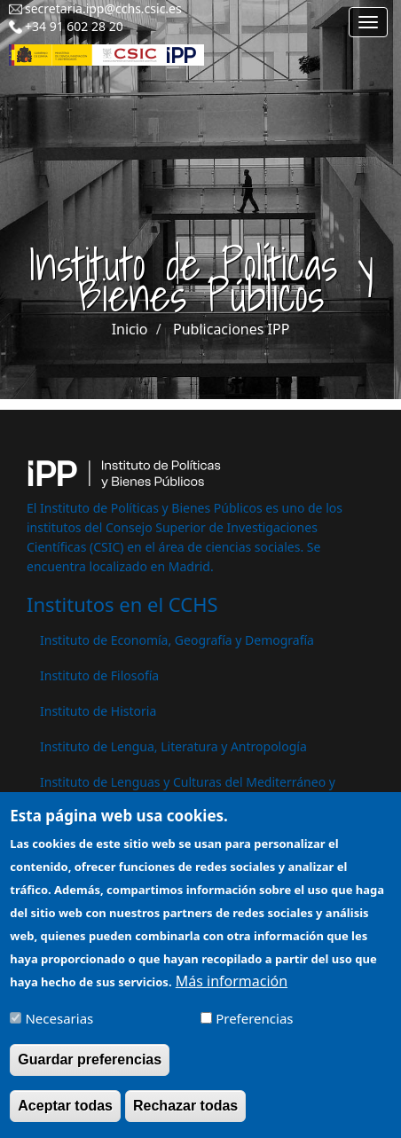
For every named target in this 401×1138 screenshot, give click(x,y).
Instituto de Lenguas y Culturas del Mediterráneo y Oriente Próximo (187, 790)
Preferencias (254, 1028)
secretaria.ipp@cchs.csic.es (103, 8)
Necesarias (59, 1028)
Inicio (130, 329)
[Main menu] (368, 22)
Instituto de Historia (98, 710)
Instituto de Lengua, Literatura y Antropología (173, 746)
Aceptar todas (65, 1115)
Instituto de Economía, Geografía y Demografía (177, 640)
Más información (231, 991)
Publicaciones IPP (231, 329)
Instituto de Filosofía (99, 675)
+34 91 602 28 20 (74, 26)
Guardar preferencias (89, 1069)
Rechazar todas (185, 1115)
